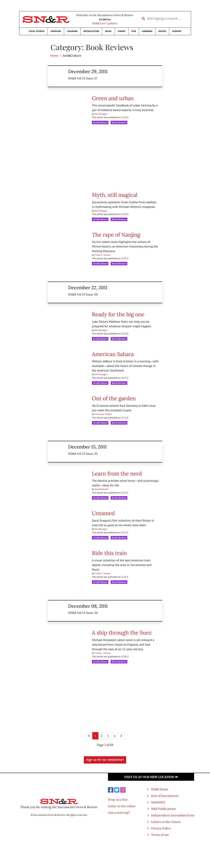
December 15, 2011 (87, 447)
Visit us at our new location (151, 777)
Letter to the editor (122, 806)
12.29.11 (124, 117)
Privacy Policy (161, 828)
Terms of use (160, 835)
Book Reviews (119, 122)
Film (133, 31)
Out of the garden (114, 398)
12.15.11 (124, 492)
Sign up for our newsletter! (105, 760)
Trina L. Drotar (103, 254)
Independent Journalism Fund (172, 815)
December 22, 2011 (87, 288)
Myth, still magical (114, 194)
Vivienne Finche (103, 414)
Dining (121, 31)
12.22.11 (124, 333)
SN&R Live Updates (104, 23)
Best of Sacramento (164, 796)
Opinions (56, 31)
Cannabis (147, 31)
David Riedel (101, 489)
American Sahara (113, 354)
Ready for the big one (118, 314)
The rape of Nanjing (116, 234)
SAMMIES (158, 802)
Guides (162, 31)
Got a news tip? (119, 812)
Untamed (103, 513)
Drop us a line (118, 799)
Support (176, 31)
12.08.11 (125, 656)
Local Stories (37, 31)
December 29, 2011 (88, 71)
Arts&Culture (91, 31)
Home (54, 55)
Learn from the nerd (117, 473)
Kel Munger (101, 113)
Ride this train (109, 553)
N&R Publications (163, 809)
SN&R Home (159, 789)
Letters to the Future (166, 822)
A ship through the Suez (122, 632)
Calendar (72, 31)
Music (108, 31)
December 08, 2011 (88, 606)
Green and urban (113, 98)
